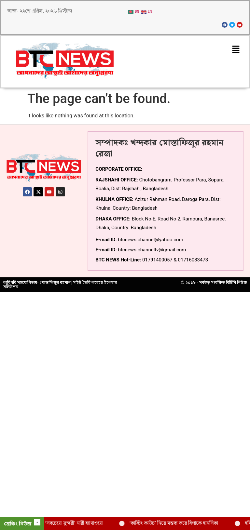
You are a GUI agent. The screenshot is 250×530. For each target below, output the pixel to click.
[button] (236, 50)
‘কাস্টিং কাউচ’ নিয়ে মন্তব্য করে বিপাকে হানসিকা (178, 523)
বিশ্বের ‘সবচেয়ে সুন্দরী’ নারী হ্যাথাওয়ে (72, 523)
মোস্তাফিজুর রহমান (55, 282)
